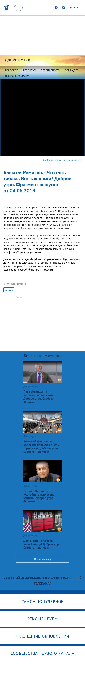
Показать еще (42, 559)
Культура (8, 289)
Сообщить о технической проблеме (62, 160)
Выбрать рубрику (17, 76)
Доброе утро (17, 60)
